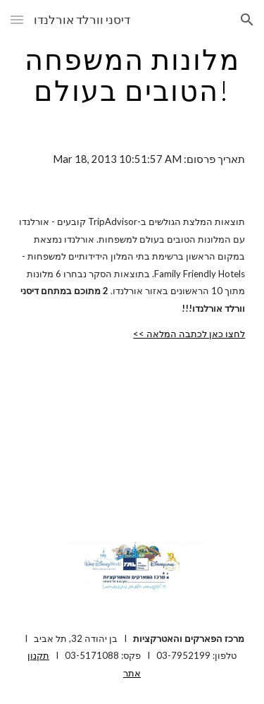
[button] (17, 19)
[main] (132, 74)
